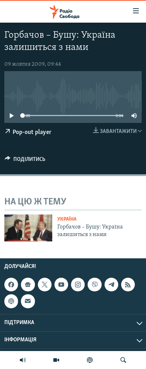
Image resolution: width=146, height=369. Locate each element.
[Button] (25, 161)
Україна (66, 219)
